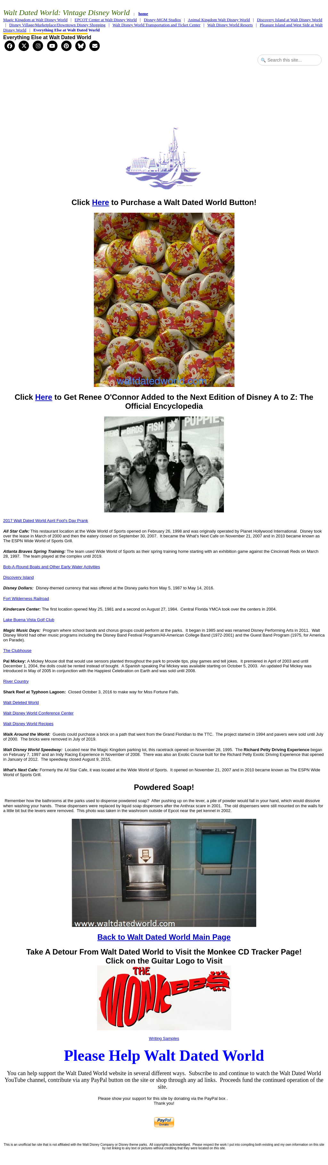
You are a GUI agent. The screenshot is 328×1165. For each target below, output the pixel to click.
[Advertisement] (164, 93)
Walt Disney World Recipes (28, 723)
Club (50, 619)
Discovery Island (18, 577)
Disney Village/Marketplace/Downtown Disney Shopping (57, 24)
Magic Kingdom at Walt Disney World (35, 19)
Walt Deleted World (21, 702)
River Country (16, 681)
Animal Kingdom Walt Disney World (219, 19)
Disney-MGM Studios (162, 19)
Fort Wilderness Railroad (26, 598)
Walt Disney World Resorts (230, 24)
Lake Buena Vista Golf (24, 619)
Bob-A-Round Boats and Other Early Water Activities (51, 566)
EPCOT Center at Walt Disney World (106, 19)
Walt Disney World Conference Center (38, 713)
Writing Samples (164, 1038)
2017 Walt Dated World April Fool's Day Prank (45, 520)
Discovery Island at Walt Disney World (289, 19)
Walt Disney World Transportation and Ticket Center (156, 24)
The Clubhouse (17, 650)
